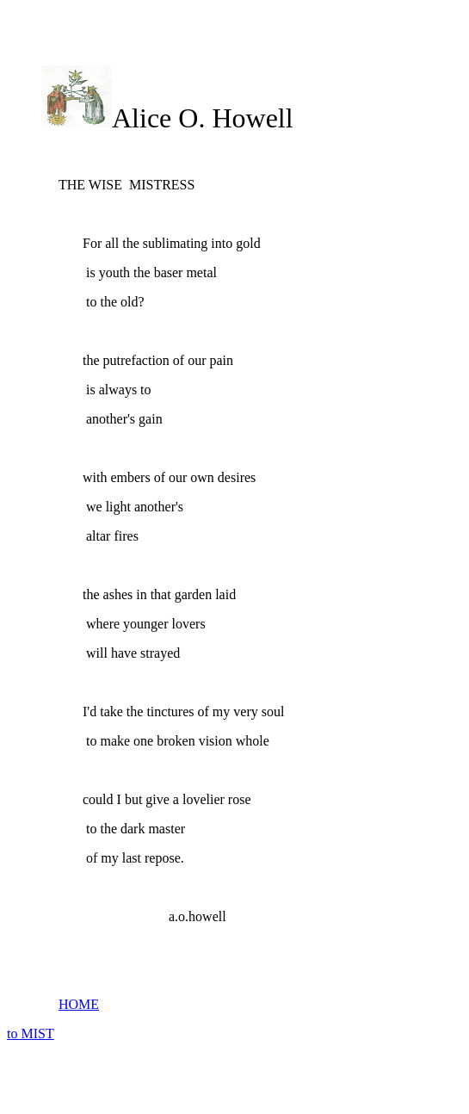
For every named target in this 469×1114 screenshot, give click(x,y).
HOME (79, 1004)
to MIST (30, 1033)
